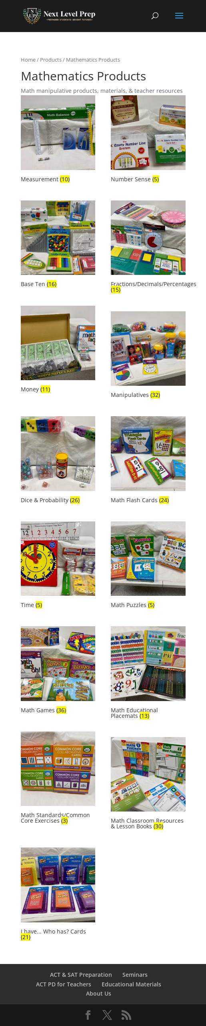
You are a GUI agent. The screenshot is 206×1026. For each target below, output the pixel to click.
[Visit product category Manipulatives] (148, 356)
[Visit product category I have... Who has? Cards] (58, 895)
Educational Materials (131, 984)
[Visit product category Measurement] (58, 139)
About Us (98, 993)
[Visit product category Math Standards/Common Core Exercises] (58, 778)
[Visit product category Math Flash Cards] (148, 460)
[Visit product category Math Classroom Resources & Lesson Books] (148, 784)
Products (51, 59)
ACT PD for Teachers (63, 984)
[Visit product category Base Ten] (58, 245)
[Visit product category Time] (58, 566)
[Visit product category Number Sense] (148, 139)
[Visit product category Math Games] (58, 670)
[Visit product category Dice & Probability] (58, 460)
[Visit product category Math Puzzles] (148, 566)
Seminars (135, 974)
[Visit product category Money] (58, 350)
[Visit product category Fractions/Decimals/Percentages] (148, 247)
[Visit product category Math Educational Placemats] (148, 673)
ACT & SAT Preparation (81, 974)
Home (28, 59)
